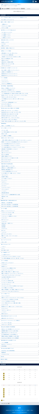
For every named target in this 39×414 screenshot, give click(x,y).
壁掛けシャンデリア (5, 45)
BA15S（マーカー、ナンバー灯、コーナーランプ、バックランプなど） (15, 95)
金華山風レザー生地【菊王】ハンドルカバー (10, 149)
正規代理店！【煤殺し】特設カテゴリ (8, 48)
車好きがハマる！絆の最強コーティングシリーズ (10, 329)
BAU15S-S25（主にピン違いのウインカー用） (10, 114)
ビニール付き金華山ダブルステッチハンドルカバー (11, 143)
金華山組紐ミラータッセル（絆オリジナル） (10, 53)
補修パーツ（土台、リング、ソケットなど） (10, 235)
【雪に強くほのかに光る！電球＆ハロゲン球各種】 (10, 108)
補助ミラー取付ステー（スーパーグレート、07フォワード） (13, 273)
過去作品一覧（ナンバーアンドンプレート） (10, 75)
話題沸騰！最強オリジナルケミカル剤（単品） (10, 330)
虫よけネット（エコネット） (7, 344)
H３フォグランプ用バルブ (6, 104)
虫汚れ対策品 (4, 346)
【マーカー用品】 (4, 208)
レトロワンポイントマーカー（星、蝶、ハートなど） (11, 256)
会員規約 (28, 410)
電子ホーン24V (4, 133)
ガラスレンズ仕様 (5, 27)
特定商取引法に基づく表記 (10, 410)
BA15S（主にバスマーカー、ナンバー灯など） (10, 110)
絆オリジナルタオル (5, 150)
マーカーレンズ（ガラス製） (7, 214)
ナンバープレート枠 (5, 278)
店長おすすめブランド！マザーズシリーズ (9, 332)
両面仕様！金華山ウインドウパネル (8, 166)
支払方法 (2, 356)
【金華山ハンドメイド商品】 (6, 50)
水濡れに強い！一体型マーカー (7, 223)
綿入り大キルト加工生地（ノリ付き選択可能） (10, 204)
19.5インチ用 (4, 242)
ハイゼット (4, 246)
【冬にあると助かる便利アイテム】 (7, 348)
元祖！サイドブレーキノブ (6, 152)
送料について (23, 410)
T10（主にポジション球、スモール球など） (10, 119)
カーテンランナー (5, 308)
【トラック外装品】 (4, 260)
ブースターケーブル (5, 354)
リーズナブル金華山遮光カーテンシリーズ (9, 171)
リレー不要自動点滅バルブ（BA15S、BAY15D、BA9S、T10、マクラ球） (15, 93)
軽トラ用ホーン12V (5, 250)
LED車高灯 (4, 225)
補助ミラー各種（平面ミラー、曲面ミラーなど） (10, 271)
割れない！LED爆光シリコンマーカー (8, 88)
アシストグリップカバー (6, 187)
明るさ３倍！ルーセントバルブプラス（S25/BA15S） (11, 91)
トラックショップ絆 (7, 1)
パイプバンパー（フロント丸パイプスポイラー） (10, 291)
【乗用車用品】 (3, 123)
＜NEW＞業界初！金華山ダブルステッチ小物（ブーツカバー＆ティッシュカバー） (17, 140)
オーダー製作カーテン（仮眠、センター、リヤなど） (11, 173)
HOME (2, 4)
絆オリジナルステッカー (6, 161)
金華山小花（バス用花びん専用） (8, 62)
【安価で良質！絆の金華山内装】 (7, 163)
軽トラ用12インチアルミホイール (8, 19)
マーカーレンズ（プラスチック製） (8, 212)
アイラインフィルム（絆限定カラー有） (9, 268)
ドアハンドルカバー (5, 189)
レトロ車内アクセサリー (6, 254)
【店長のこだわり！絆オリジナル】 (7, 137)
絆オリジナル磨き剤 (5, 154)
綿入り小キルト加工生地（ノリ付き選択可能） (10, 206)
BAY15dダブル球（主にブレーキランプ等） (9, 115)
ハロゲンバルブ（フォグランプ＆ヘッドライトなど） (11, 275)
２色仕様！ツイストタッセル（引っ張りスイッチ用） (11, 56)
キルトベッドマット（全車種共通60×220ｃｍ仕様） (11, 194)
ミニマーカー (4, 232)
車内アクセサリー (5, 313)
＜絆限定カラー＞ (5, 24)
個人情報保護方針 (17, 410)
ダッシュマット (4, 180)
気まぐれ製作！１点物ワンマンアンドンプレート (10, 70)
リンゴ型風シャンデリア (6, 34)
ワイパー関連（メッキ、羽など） (8, 287)
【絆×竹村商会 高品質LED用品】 (7, 85)
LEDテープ (4, 100)
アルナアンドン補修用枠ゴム (7, 83)
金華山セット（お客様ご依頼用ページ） (9, 167)
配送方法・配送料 (4, 359)
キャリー (3, 248)
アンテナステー (4, 264)
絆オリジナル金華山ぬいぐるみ (7, 58)
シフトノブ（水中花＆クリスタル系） (8, 301)
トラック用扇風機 (5, 342)
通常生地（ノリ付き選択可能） (7, 202)
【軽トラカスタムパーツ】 (6, 244)
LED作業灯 (4, 226)
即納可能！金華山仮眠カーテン (7, 169)
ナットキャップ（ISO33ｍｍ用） (8, 280)
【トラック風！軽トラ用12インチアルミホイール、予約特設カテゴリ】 (14, 17)
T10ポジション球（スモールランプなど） (9, 97)
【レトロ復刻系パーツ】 (5, 252)
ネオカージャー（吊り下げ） (7, 324)
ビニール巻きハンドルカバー (7, 178)
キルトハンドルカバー (6, 295)
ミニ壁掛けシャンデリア (6, 37)
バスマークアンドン (5, 81)
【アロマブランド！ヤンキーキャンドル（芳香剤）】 (12, 4)
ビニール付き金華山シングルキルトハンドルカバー (11, 145)
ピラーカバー (4, 185)
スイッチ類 (4, 237)
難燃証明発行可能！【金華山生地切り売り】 (9, 200)
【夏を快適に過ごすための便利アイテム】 (8, 340)
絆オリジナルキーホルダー (6, 159)
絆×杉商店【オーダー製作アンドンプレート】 (9, 67)
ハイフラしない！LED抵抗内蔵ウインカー (9, 102)
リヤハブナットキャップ (6, 284)
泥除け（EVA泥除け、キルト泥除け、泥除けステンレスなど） (13, 289)
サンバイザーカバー (5, 183)
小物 (2, 198)
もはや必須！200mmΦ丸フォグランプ (8, 277)
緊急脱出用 (4, 352)
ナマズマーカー (4, 228)
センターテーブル (5, 304)
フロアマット (4, 182)
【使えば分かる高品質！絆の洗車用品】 (8, 326)
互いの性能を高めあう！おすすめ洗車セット (10, 334)
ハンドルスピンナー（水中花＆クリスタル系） (10, 299)
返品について (3, 362)
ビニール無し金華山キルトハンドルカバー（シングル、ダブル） (13, 147)
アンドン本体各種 (4, 77)
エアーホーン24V (5, 130)
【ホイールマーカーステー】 (6, 239)
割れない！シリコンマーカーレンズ (8, 210)
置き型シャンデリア (5, 42)
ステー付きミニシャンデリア (7, 32)
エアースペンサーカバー (6, 65)
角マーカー (4, 230)
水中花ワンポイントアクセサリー (8, 262)
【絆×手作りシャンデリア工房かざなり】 (8, 30)
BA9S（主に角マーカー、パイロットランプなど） (11, 117)
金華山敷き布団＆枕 (5, 192)
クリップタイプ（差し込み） (7, 322)
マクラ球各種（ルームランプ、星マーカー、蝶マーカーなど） (13, 98)
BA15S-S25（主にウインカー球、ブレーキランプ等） (11, 112)
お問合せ (32, 410)
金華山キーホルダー (5, 60)
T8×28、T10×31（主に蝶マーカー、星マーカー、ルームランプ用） (14, 121)
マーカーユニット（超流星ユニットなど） (9, 216)
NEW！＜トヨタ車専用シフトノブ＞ (8, 125)
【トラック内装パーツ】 (5, 293)
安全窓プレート (4, 266)
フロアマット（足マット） (6, 310)
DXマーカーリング (5, 219)
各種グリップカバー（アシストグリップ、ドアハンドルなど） (13, 297)
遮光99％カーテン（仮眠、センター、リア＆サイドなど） (12, 306)
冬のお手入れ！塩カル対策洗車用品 (8, 350)
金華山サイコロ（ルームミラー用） (8, 63)
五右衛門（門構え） (5, 176)
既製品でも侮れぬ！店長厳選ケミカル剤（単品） (10, 336)
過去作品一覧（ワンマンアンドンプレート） (10, 73)
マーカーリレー (4, 221)
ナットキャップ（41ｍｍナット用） (8, 282)
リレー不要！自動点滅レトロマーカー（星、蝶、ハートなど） (13, 258)
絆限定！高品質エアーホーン (7, 156)
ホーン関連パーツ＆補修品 (6, 135)
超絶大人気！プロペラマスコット (8, 318)
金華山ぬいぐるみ (5, 196)
